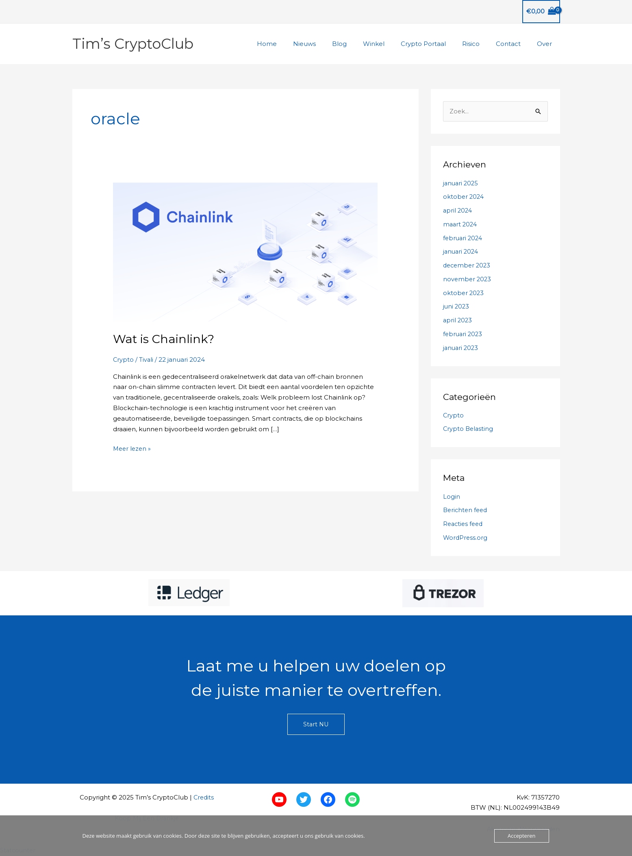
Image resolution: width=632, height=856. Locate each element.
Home (297, 44)
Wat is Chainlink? (165, 338)
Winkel (392, 44)
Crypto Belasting (469, 429)
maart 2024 (461, 224)
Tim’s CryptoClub (132, 43)
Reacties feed (464, 524)
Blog (361, 44)
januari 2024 (461, 252)
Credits (203, 798)
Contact (514, 44)
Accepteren (521, 835)
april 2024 (458, 211)
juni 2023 (456, 307)
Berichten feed (466, 510)
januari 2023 (461, 348)
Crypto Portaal (437, 44)
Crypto (123, 359)
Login (451, 497)
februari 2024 (463, 238)
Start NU (316, 725)
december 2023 (468, 265)
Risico (481, 44)
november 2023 (468, 279)
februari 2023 (463, 334)
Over (546, 44)
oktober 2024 (464, 197)
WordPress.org (466, 538)
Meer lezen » (133, 448)
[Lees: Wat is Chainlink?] (245, 251)
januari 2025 (461, 183)
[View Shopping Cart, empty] (541, 11)
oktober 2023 (464, 293)
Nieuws (330, 44)
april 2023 (458, 320)
